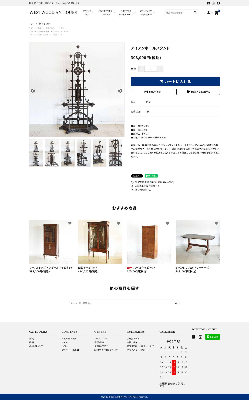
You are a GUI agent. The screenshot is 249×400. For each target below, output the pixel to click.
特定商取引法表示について (141, 346)
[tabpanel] (76, 89)
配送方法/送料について (106, 350)
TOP (31, 28)
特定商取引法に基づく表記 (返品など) (152, 182)
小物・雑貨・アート (38, 346)
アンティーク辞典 (70, 350)
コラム (65, 346)
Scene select (43, 31)
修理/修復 (99, 342)
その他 (61, 28)
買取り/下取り (101, 346)
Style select (42, 34)
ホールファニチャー (61, 31)
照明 (31, 342)
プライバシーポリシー (137, 350)
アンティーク (57, 34)
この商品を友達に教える (145, 185)
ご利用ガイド (133, 338)
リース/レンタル (102, 338)
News (65, 342)
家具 (39, 28)
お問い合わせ (152, 92)
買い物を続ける (141, 189)
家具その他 (50, 28)
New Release (69, 338)
